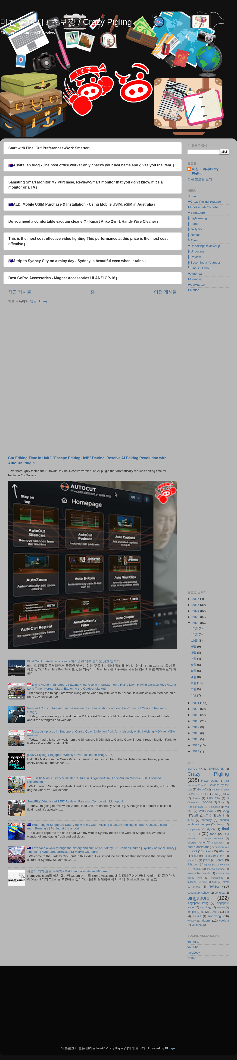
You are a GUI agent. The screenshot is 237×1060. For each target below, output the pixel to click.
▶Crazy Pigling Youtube (204, 201)
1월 (194, 695)
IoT (202, 794)
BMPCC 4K (195, 768)
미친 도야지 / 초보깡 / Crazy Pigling (66, 22)
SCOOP (208, 802)
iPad (208, 851)
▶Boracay (194, 279)
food (213, 834)
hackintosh (218, 842)
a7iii (196, 815)
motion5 (191, 881)
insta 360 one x (214, 855)
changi (220, 824)
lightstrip (209, 864)
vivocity (191, 920)
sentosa (220, 892)
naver (226, 881)
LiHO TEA (213, 798)
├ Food (192, 223)
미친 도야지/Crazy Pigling (205, 171)
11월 (195, 634)
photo (196, 886)
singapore (198, 898)
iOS (194, 851)
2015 (196, 739)
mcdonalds (217, 877)
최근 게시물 (19, 291)
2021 (196, 703)
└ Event (193, 240)
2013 (196, 751)
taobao (221, 907)
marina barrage (216, 869)
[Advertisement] (92, 343)
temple (191, 911)
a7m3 (208, 815)
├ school (193, 235)
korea (220, 860)
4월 (194, 677)
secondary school (198, 892)
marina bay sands (198, 873)
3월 (194, 683)
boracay (207, 820)
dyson (211, 829)
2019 (196, 715)
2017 (196, 727)
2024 (196, 611)
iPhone (224, 851)
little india (223, 864)
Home (191, 196)
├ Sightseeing (197, 218)
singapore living (198, 903)
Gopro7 (202, 789)
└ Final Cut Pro (198, 268)
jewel (206, 860)
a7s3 (190, 820)
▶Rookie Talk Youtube (202, 207)
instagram (194, 941)
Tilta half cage (195, 806)
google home (196, 842)
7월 (194, 659)
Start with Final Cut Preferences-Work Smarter (48, 148)
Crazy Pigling (208, 774)
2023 (196, 617)
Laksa (196, 798)
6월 (194, 665)
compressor (193, 829)
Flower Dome (209, 780)
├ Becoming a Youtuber (203, 262)
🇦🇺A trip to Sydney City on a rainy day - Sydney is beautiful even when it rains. (76, 261)
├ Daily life (194, 229)
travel (213, 911)
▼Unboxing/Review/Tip (203, 246)
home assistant (198, 847)
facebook (193, 952)
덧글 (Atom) (38, 301)
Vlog (226, 811)
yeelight (224, 920)
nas (214, 881)
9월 (194, 646)
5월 (194, 671)
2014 (196, 745)
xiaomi (206, 920)
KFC (226, 794)
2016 (196, 733)
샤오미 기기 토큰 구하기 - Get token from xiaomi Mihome (67, 871)
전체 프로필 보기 (199, 179)
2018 (196, 721)
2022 (196, 623)
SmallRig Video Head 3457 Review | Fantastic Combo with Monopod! (75, 801)
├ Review (194, 257)
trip (227, 911)
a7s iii (221, 815)
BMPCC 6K (216, 768)
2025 (196, 605)
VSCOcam (206, 811)
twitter (191, 958)
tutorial (197, 916)
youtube (197, 925)
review (214, 886)
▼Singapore (196, 212)
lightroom (193, 864)
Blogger (170, 1048)
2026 (196, 599)
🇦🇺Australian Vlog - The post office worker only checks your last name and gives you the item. (90, 165)
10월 (195, 640)
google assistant (214, 838)
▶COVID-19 (196, 284)
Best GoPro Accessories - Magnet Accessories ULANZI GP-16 (61, 278)
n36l (204, 881)
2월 (194, 689)
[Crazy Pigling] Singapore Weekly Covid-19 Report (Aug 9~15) (70, 755)
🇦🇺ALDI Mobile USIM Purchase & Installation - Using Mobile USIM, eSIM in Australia (80, 204)
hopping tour (222, 847)
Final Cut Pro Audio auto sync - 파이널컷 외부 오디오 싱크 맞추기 (73, 661)
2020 (196, 709)
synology (205, 907)
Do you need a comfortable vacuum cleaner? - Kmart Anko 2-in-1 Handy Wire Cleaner (82, 221)
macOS (196, 869)
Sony (221, 802)
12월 (195, 628)
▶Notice (193, 290)
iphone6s (192, 860)
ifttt (196, 855)
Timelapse (214, 806)
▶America (194, 273)
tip (202, 911)
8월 (194, 652)
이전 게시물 (165, 291)
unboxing (214, 916)
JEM (215, 794)
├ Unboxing (195, 251)
